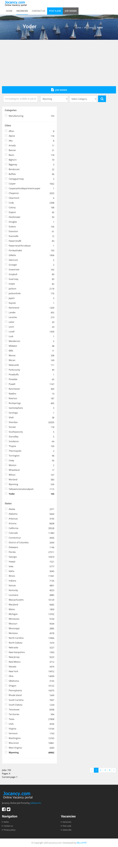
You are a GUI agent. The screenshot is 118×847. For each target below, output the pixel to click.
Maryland (31, 604)
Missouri (31, 624)
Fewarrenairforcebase (31, 246)
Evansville (31, 236)
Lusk (31, 336)
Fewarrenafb (31, 241)
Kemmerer (31, 308)
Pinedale (31, 379)
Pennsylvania (31, 690)
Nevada (31, 667)
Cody (31, 203)
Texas (31, 719)
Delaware (31, 547)
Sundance (31, 441)
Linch (31, 327)
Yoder (31, 494)
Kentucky (31, 590)
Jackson (31, 289)
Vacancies (22, 10)
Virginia (31, 729)
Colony (31, 207)
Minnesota (31, 619)
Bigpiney (31, 164)
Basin (31, 155)
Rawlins (31, 394)
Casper (31, 184)
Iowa (31, 566)
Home (9, 10)
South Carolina (31, 700)
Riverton (31, 398)
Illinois (31, 576)
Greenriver (31, 269)
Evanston (31, 231)
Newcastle (31, 365)
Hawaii (31, 562)
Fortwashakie (31, 250)
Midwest (31, 346)
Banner (31, 150)
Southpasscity (31, 432)
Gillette (31, 255)
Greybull (31, 274)
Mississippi (31, 628)
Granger (31, 265)
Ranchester (31, 389)
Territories (31, 714)
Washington (31, 738)
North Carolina (31, 638)
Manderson (31, 341)
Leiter (31, 322)
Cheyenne (31, 193)
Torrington (31, 456)
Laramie (31, 317)
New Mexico (31, 662)
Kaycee (31, 303)
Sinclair (31, 427)
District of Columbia (31, 542)
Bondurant (31, 169)
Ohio (31, 676)
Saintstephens (31, 408)
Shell (31, 417)
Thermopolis (31, 451)
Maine (31, 609)
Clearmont (31, 198)
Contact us (38, 10)
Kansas (31, 585)
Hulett (31, 284)
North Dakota (31, 643)
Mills (31, 351)
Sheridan (31, 422)
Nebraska (31, 647)
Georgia (31, 557)
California (31, 528)
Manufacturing (31, 116)
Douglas (31, 222)
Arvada (31, 145)
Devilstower (31, 217)
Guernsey (31, 279)
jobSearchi (35, 803)
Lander (31, 312)
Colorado (31, 533)
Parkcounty (31, 370)
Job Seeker (71, 10)
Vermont (31, 733)
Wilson (31, 475)
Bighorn (31, 160)
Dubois (31, 227)
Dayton (31, 212)
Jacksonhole (31, 293)
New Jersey (31, 657)
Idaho (31, 571)
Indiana (31, 581)
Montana (31, 633)
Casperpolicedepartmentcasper (31, 188)
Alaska (31, 509)
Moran (31, 360)
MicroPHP (82, 842)
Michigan (31, 614)
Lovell (31, 332)
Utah (31, 724)
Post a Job (55, 10)
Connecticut (31, 538)
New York (31, 671)
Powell (31, 384)
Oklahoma (31, 681)
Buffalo (31, 174)
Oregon (31, 686)
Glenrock (31, 260)
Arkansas (31, 519)
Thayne (31, 446)
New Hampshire (31, 652)
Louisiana (31, 595)
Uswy (31, 460)
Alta (31, 141)
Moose (31, 355)
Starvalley (31, 436)
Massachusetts (31, 600)
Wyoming (89, 28)
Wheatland (31, 470)
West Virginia (31, 748)
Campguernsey (31, 179)
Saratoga (31, 413)
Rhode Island (31, 695)
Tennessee (31, 709)
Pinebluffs (31, 374)
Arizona (31, 523)
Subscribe (67, 830)
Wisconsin (31, 743)
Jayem (31, 298)
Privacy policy (9, 830)
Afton (31, 131)
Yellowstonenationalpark (31, 489)
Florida (31, 552)
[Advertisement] (59, 66)
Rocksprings (31, 403)
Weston (31, 465)
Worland (31, 479)
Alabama (31, 514)
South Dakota (31, 705)
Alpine (31, 136)
